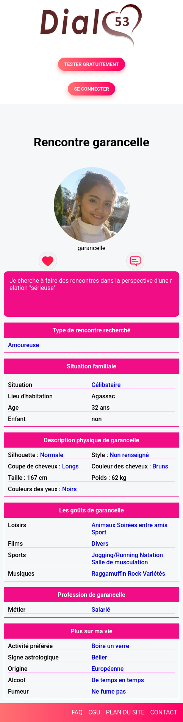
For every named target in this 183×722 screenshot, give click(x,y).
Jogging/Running (115, 555)
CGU (94, 712)
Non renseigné (129, 455)
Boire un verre (110, 646)
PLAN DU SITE (125, 712)
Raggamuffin (109, 573)
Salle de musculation (120, 562)
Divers (100, 543)
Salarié (101, 609)
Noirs (69, 489)
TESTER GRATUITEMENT (91, 64)
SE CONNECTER (91, 89)
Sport (99, 532)
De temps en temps (118, 680)
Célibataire (106, 384)
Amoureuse (23, 345)
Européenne (108, 668)
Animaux (104, 525)
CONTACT (163, 712)
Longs (70, 466)
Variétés (154, 573)
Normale (51, 455)
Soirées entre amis (142, 525)
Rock (134, 573)
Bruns (160, 466)
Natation (151, 555)
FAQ (77, 712)
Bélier (99, 657)
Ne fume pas (109, 691)
